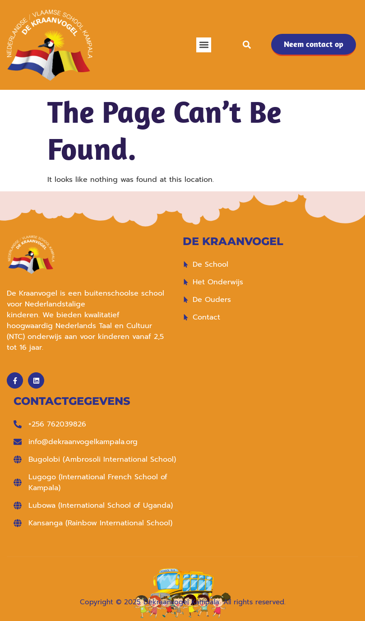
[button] (203, 44)
